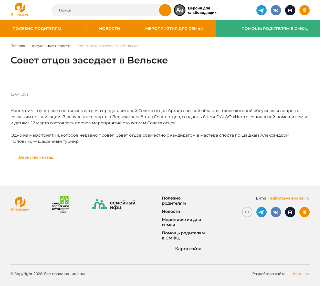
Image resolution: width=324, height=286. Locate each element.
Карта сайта (182, 249)
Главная (18, 45)
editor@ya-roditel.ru (290, 198)
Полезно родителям (37, 28)
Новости (109, 28)
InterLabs (301, 273)
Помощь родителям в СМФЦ (275, 28)
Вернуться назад (36, 157)
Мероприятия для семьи (174, 28)
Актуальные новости (51, 45)
